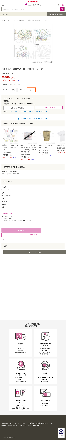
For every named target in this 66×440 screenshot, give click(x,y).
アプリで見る (23, 119)
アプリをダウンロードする (39, 119)
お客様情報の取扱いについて (43, 423)
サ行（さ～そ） (12, 20)
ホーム (3, 20)
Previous (4, 144)
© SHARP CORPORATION (8, 437)
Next (62, 144)
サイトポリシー (22, 423)
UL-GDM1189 (43, 150)
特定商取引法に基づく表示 (9, 425)
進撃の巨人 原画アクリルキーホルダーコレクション (10, 147)
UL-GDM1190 (61, 148)
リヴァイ (22, 90)
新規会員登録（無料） (57, 14)
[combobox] (33, 9)
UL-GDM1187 (7, 152)
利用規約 (31, 423)
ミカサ (13, 90)
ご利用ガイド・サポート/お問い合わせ (30, 425)
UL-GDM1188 (25, 154)
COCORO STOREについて (8, 423)
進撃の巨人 (22, 20)
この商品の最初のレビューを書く (11, 85)
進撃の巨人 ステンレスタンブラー (46, 146)
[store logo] (33, 5)
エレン (5, 90)
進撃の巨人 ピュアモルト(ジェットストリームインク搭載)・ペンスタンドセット (28, 148)
